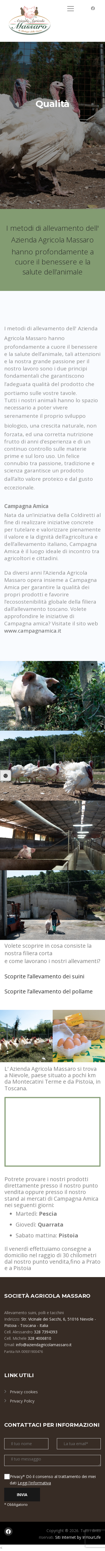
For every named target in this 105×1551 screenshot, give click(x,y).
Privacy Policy (22, 1401)
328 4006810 (39, 1338)
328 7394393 (45, 1331)
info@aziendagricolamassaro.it (44, 1344)
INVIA (22, 1494)
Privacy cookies (24, 1391)
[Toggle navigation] (70, 8)
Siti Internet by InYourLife (78, 1537)
